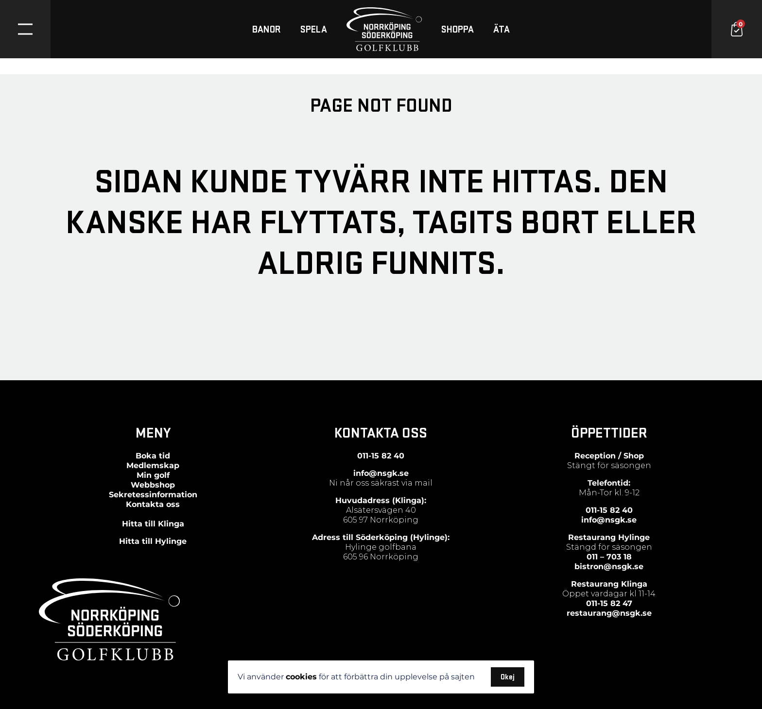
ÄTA (501, 29)
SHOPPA (457, 29)
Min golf (153, 475)
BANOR (266, 29)
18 (626, 556)
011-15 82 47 (609, 603)
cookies (301, 676)
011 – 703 (604, 556)
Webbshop (153, 485)
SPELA (313, 29)
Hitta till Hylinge (153, 541)
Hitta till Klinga (153, 523)
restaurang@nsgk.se (609, 613)
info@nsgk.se (381, 473)
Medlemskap (152, 465)
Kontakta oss (153, 504)
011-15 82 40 (380, 455)
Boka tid (153, 455)
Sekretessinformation (153, 494)
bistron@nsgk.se (608, 566)
